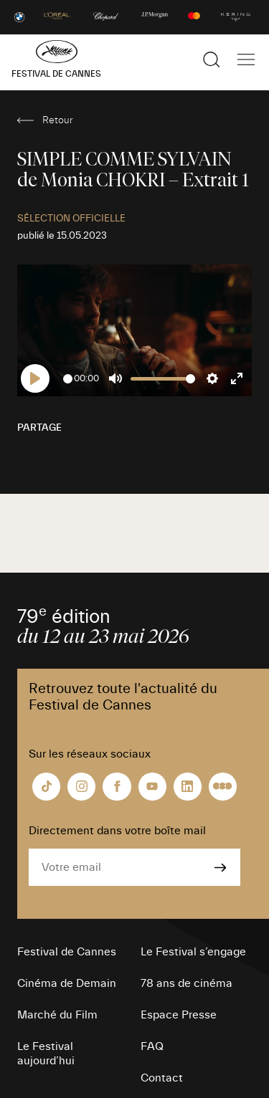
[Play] (35, 378)
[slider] (67, 379)
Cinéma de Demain (66, 983)
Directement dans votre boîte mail (117, 830)
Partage (39, 428)
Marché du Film (57, 1014)
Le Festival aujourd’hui (46, 1053)
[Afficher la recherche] (211, 59)
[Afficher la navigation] (246, 59)
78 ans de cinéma (186, 983)
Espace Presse (179, 1014)
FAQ (152, 1046)
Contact (162, 1077)
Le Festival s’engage (193, 951)
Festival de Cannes (66, 951)
